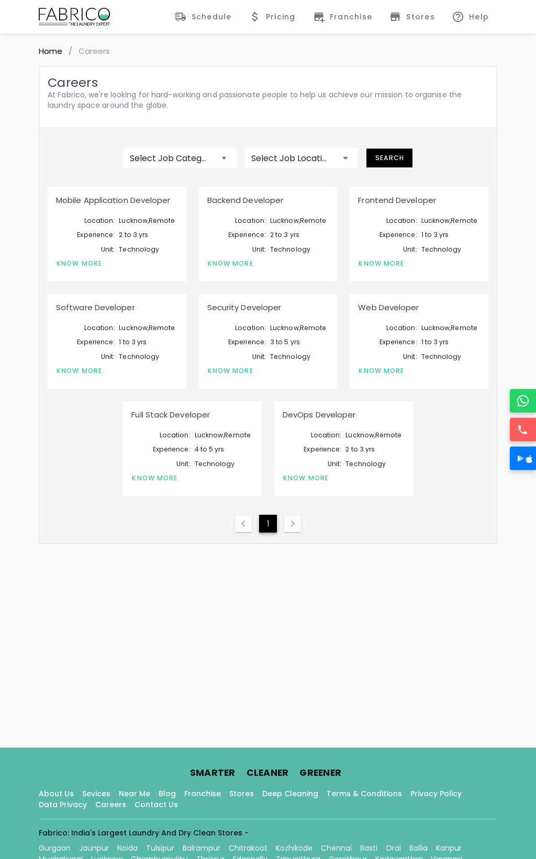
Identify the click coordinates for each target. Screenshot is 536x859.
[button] (180, 158)
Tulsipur (160, 848)
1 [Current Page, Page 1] (268, 523)
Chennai (336, 848)
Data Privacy (63, 804)
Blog (167, 793)
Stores (241, 793)
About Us (56, 793)
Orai (393, 848)
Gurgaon (55, 848)
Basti (368, 848)
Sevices (96, 793)
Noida (127, 848)
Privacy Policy (436, 793)
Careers (110, 804)
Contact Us (156, 804)
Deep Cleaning (290, 793)
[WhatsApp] (523, 401)
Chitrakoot (248, 848)
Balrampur (201, 848)
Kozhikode (294, 848)
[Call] (523, 430)
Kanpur (449, 848)
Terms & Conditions (364, 793)
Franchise (202, 793)
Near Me (134, 793)
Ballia (418, 848)
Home (50, 51)
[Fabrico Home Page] (74, 16)
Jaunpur (94, 848)
